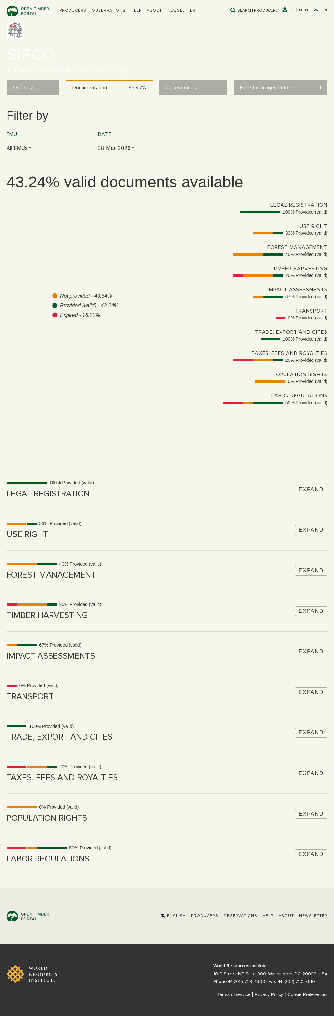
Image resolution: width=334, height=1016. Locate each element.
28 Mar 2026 (114, 148)
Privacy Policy (269, 994)
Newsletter (181, 11)
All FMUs (17, 148)
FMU (12, 134)
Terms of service (233, 994)
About (154, 11)
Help (136, 11)
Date (105, 134)
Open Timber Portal (28, 11)
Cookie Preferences (307, 994)
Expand (311, 489)
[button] (72, 10)
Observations (109, 11)
